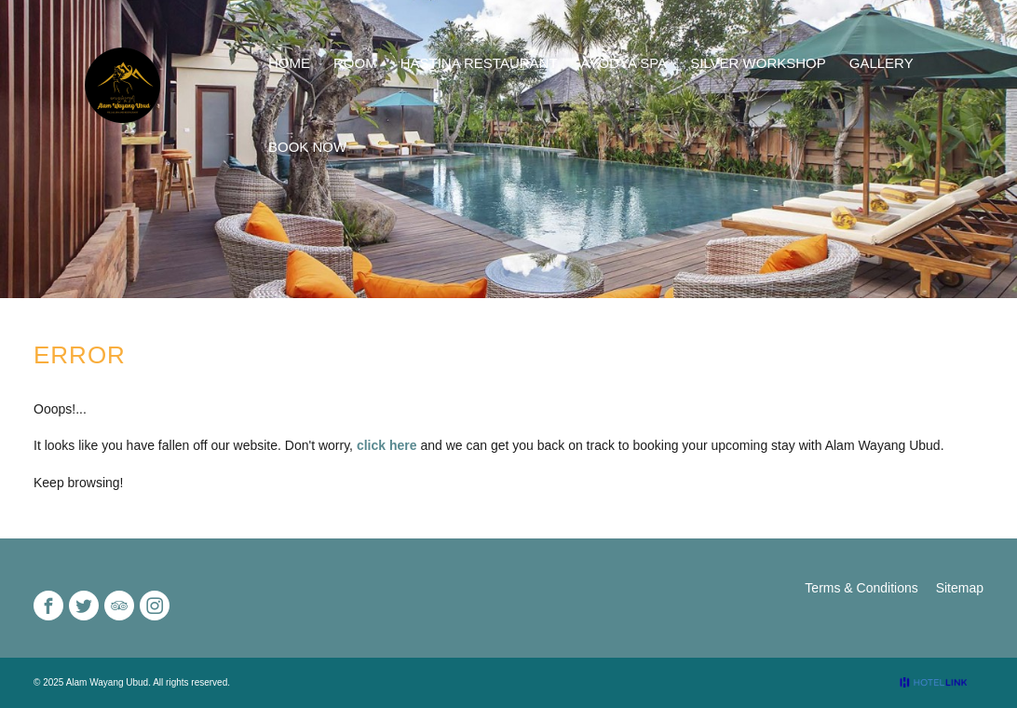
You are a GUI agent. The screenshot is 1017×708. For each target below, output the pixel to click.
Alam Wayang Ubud (107, 682)
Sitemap (959, 587)
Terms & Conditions (861, 587)
